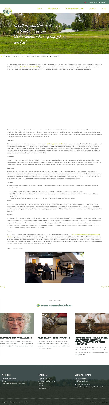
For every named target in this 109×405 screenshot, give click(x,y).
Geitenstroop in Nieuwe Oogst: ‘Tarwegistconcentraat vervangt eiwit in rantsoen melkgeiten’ (91, 341)
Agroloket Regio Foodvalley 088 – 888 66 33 (89, 387)
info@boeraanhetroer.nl (83, 384)
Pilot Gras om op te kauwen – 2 (16, 338)
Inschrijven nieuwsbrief (98, 2)
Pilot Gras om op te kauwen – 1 (54, 338)
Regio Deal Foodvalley (45, 379)
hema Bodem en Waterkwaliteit (29, 67)
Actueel (92, 8)
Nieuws (40, 386)
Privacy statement (43, 388)
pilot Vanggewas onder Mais (55, 144)
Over (40, 8)
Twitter (4, 381)
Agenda (40, 383)
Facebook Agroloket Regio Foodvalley (13, 383)
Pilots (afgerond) (54, 8)
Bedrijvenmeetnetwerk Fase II (74, 8)
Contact (104, 8)
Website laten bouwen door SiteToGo (99, 402)
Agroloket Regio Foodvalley (46, 381)
